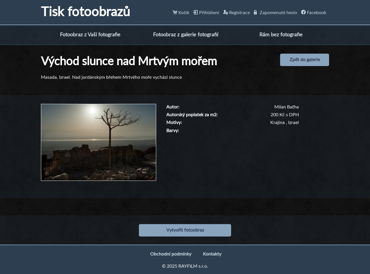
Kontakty (212, 254)
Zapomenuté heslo (275, 12)
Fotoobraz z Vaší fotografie (90, 34)
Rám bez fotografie (281, 34)
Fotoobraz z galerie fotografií (185, 34)
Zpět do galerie (305, 59)
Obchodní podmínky (170, 254)
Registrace (236, 12)
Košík (181, 12)
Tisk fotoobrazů (85, 12)
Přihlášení (206, 12)
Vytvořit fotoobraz (185, 230)
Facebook (313, 12)
